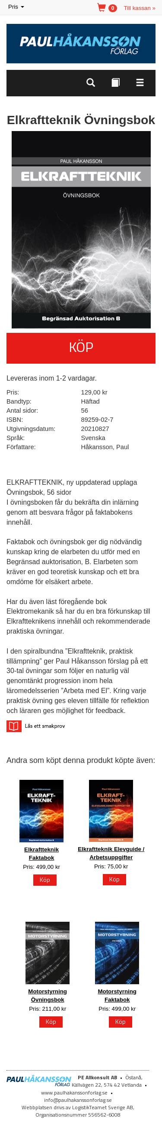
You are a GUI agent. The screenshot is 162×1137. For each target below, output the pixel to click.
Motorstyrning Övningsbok (47, 995)
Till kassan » (140, 8)
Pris (17, 7)
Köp (81, 346)
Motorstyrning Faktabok (117, 995)
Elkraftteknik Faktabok (41, 853)
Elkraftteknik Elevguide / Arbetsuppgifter (111, 853)
